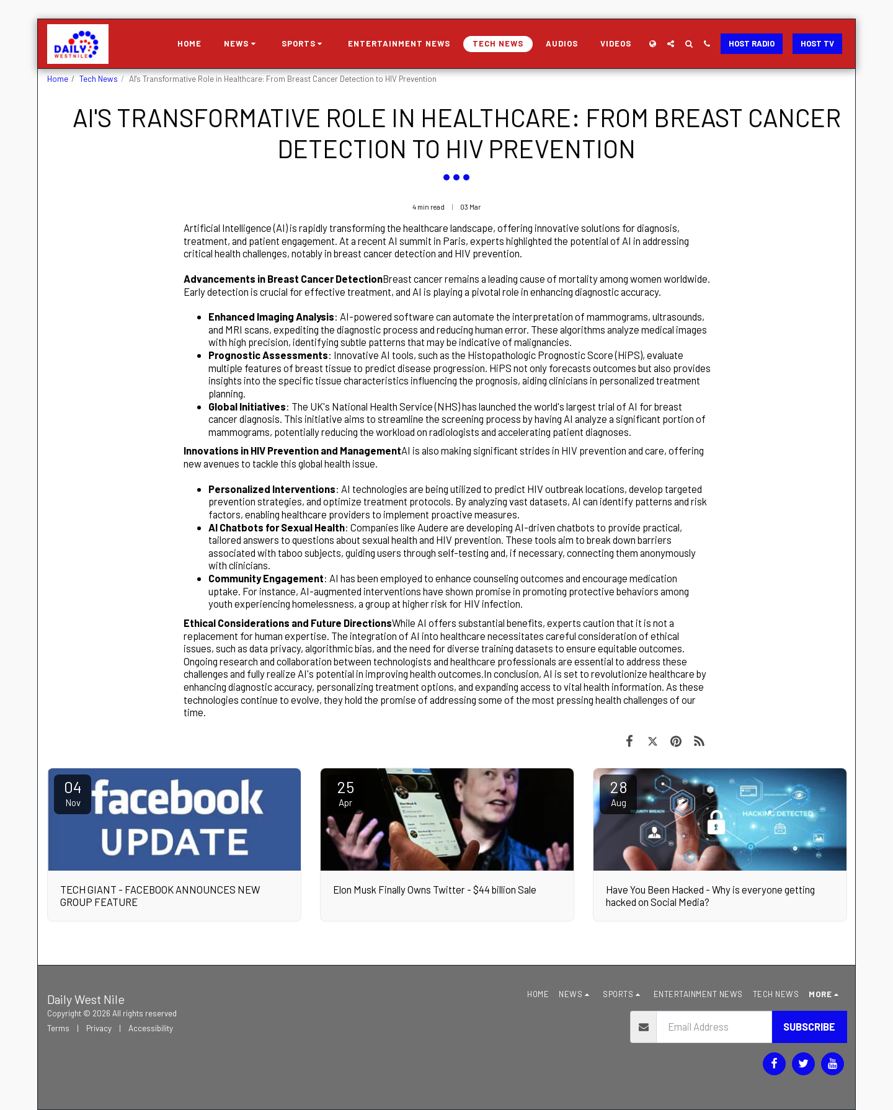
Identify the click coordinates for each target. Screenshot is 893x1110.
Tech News (98, 79)
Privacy (99, 1028)
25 (345, 792)
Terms (58, 1028)
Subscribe (809, 1026)
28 (618, 792)
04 (72, 792)
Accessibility (150, 1028)
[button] (242, 44)
